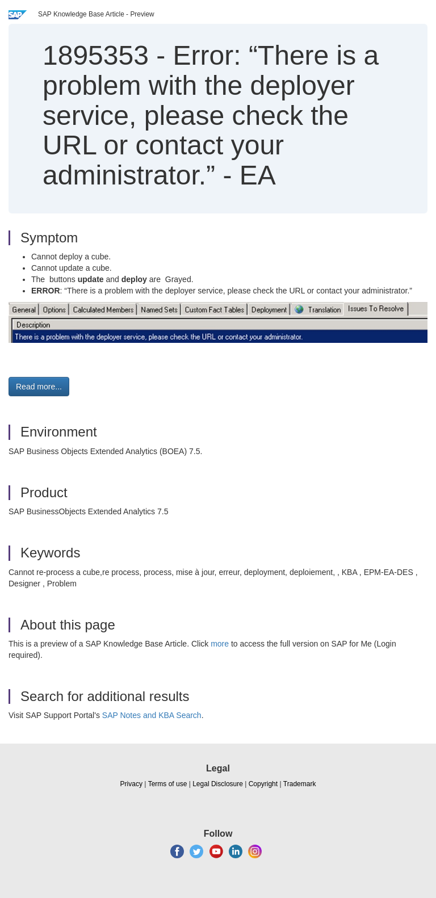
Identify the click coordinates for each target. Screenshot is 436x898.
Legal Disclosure (217, 784)
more (220, 643)
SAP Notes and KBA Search (152, 715)
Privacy (131, 784)
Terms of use (167, 784)
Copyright (263, 784)
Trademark (299, 784)
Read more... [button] (39, 386)
